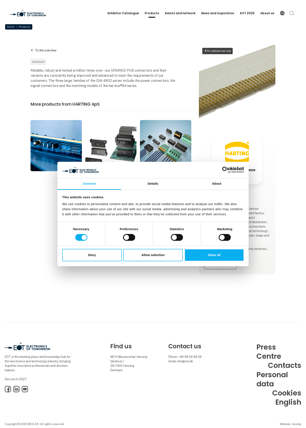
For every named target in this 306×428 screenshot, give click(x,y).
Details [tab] (153, 183)
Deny (92, 255)
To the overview (46, 50)
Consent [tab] (89, 183)
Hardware (38, 61)
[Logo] (28, 13)
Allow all (214, 255)
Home (10, 26)
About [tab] (216, 183)
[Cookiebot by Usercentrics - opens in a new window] (225, 170)
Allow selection (152, 255)
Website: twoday (290, 424)
